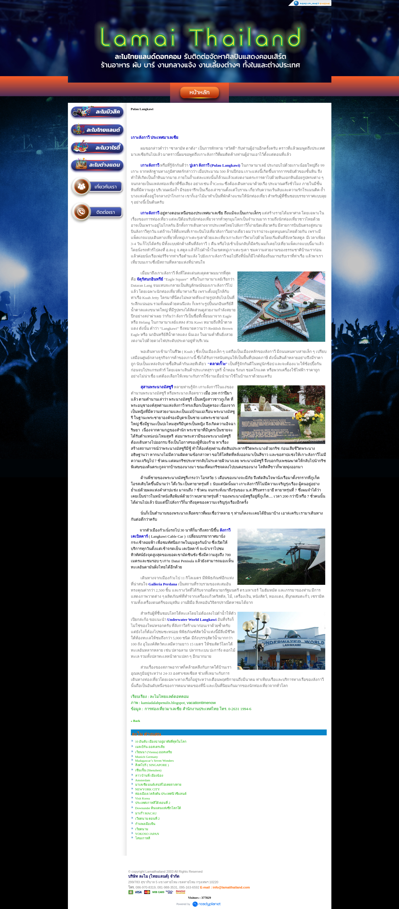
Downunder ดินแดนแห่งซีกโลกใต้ (158, 808)
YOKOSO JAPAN (147, 833)
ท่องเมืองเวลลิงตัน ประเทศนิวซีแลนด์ (161, 793)
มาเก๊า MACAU (146, 813)
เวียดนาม (141, 829)
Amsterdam (142, 780)
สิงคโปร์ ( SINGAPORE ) (152, 765)
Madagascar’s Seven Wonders (154, 760)
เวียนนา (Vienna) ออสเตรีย (153, 752)
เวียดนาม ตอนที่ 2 (147, 818)
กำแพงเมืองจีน (145, 824)
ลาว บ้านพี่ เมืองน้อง (149, 775)
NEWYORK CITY (147, 789)
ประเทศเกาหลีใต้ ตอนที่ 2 (152, 802)
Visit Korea (142, 798)
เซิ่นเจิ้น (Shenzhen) (148, 770)
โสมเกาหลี (142, 838)
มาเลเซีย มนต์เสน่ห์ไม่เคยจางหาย (158, 784)
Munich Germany (146, 756)
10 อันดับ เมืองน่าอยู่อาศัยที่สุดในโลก (161, 741)
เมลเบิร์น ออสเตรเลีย (150, 747)
